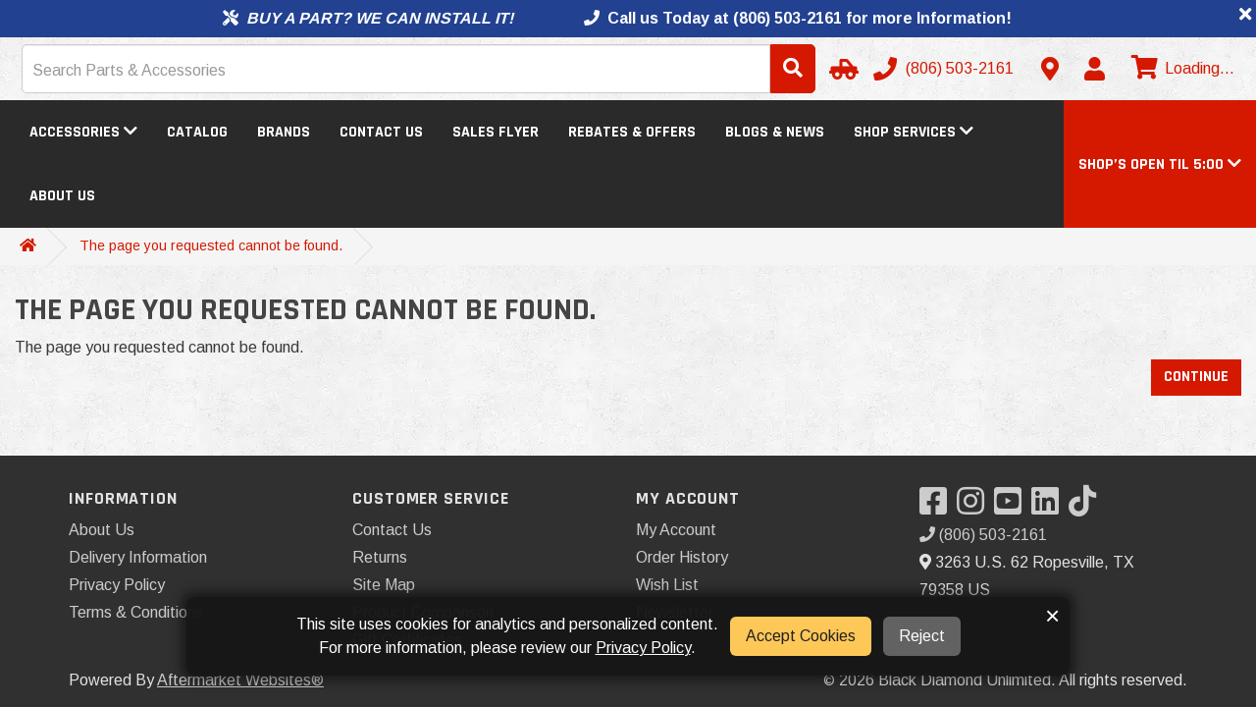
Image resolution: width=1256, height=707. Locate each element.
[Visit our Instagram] (975, 507)
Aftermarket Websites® (240, 680)
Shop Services (913, 132)
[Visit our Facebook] (938, 507)
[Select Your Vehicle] (841, 69)
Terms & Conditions (136, 612)
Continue (1196, 376)
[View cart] (1180, 68)
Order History (682, 557)
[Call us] (945, 69)
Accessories (83, 132)
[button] (1160, 164)
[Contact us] (1050, 69)
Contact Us (381, 132)
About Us (62, 196)
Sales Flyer (495, 132)
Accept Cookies (801, 635)
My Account (676, 529)
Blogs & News (774, 132)
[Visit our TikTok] (1087, 507)
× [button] (1052, 615)
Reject (922, 635)
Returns (379, 557)
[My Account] (1094, 69)
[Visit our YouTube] (1012, 507)
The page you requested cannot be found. (210, 245)
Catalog (197, 132)
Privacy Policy (117, 584)
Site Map (383, 584)
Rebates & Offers (632, 132)
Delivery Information (138, 557)
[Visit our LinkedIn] (1050, 507)
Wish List (667, 584)
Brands (283, 132)
